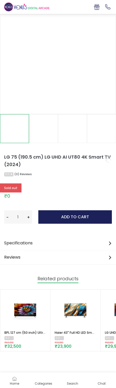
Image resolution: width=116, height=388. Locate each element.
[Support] (108, 7)
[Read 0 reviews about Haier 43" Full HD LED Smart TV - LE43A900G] (59, 338)
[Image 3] (101, 128)
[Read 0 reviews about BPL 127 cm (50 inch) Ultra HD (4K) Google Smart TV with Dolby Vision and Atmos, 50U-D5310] (9, 338)
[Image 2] (72, 128)
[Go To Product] (25, 310)
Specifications (58, 243)
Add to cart (75, 217)
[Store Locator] (96, 7)
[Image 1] (43, 128)
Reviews (58, 257)
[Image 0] (14, 128)
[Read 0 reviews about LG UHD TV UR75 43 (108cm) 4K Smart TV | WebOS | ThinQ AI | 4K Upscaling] (109, 338)
